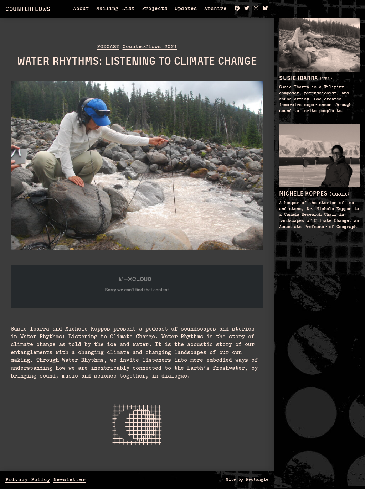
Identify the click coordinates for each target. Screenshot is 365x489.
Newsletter (69, 479)
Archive (215, 8)
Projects (155, 8)
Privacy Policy (27, 479)
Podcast (108, 46)
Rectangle (257, 480)
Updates (186, 8)
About (81, 8)
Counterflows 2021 (150, 46)
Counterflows (28, 8)
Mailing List (115, 8)
